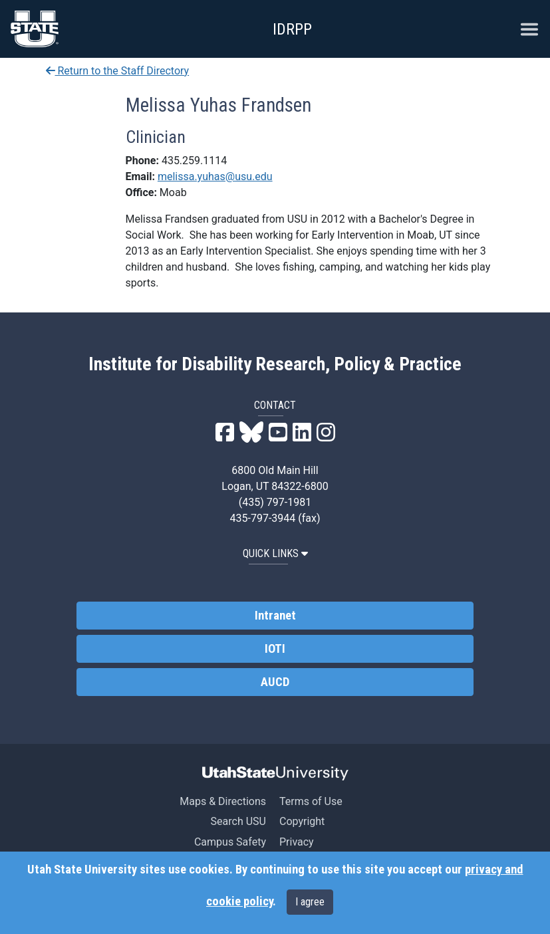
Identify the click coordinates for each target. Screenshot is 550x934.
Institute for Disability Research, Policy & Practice (275, 364)
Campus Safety (230, 842)
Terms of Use (311, 801)
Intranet (275, 615)
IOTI (275, 649)
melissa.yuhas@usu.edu (215, 176)
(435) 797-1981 (275, 502)
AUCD (275, 682)
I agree (310, 901)
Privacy (296, 842)
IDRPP (292, 29)
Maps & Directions (223, 801)
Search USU (238, 821)
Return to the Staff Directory (118, 70)
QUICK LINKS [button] (275, 553)
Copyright (302, 821)
